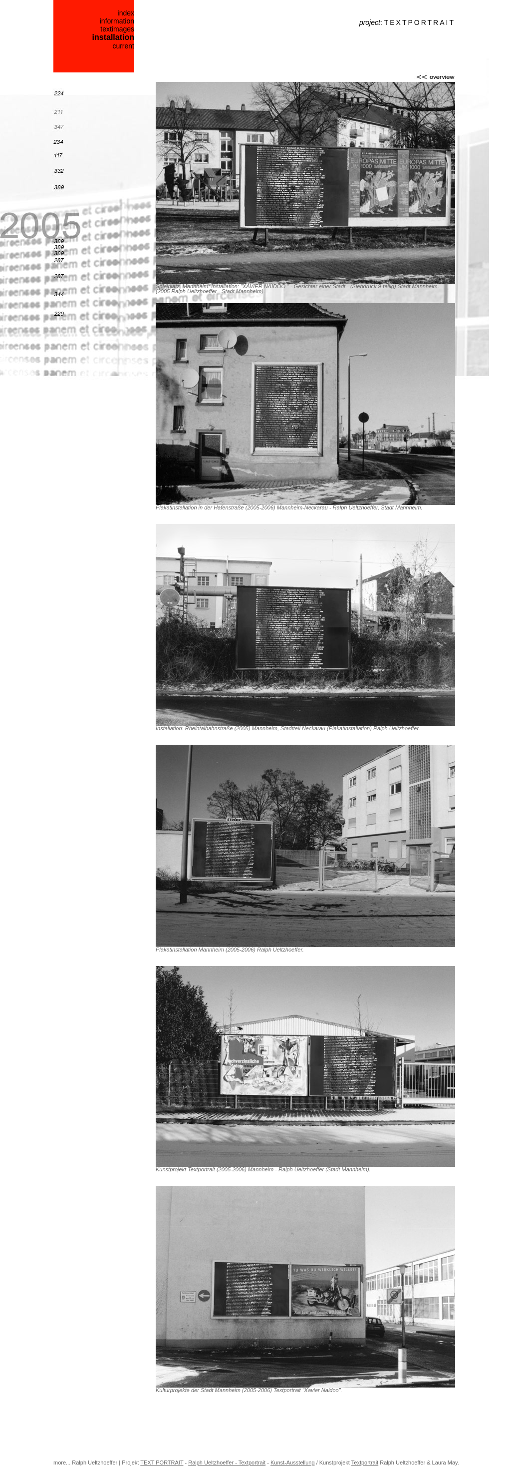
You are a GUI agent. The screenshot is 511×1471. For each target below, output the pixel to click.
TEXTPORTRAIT (419, 22)
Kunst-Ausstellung (292, 1463)
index (126, 13)
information (117, 21)
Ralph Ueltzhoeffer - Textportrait (226, 1463)
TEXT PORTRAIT (161, 1463)
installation (113, 37)
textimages (117, 29)
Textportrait (364, 1463)
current (123, 46)
